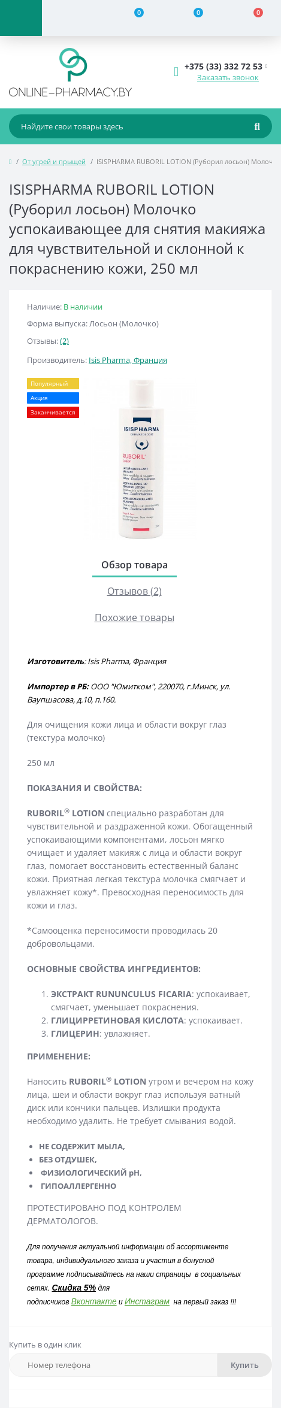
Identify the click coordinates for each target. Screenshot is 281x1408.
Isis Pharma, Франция (128, 360)
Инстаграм (147, 1301)
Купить (245, 1364)
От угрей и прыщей (54, 161)
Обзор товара (134, 564)
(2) (64, 340)
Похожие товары (134, 617)
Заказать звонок (228, 77)
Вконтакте (94, 1301)
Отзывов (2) (134, 591)
